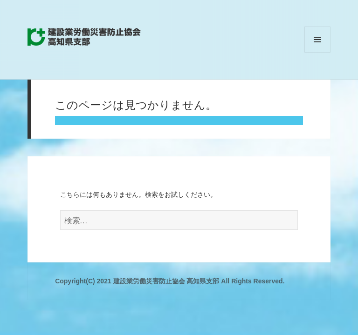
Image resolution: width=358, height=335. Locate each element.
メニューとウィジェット (317, 52)
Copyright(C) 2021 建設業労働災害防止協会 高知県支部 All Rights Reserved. (169, 281)
